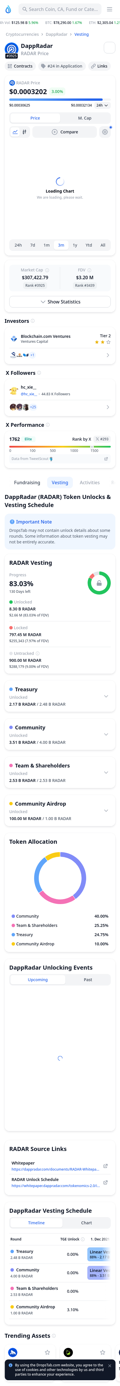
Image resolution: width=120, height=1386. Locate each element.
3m (61, 245)
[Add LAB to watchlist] (102, 1352)
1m (47, 245)
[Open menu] (109, 47)
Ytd (89, 245)
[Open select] (102, 105)
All (103, 245)
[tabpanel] (60, 188)
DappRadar (56, 34)
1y (75, 245)
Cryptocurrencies (22, 34)
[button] (60, 23)
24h (18, 245)
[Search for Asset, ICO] (60, 9)
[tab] (35, 118)
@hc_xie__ (29, 394)
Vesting (81, 34)
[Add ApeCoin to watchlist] (47, 1352)
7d (32, 245)
